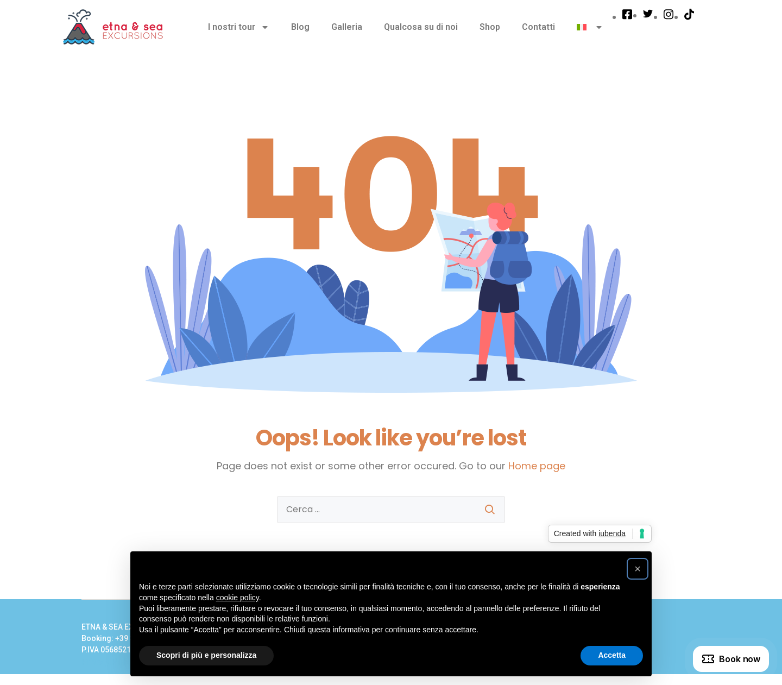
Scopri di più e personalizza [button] (206, 655)
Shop (490, 27)
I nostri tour (238, 27)
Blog (300, 27)
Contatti (538, 27)
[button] (637, 568)
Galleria (346, 27)
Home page (536, 466)
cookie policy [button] (237, 597)
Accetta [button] (612, 655)
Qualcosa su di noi (421, 27)
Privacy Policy (108, 662)
